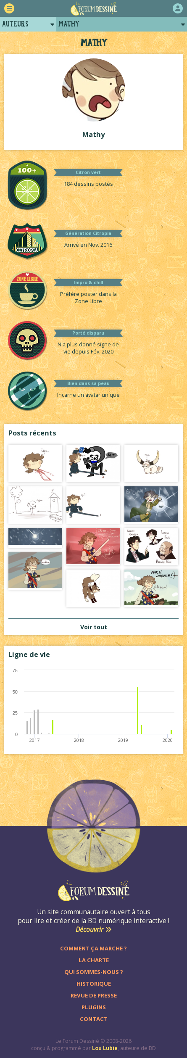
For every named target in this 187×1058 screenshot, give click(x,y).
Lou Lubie (105, 1048)
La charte (94, 960)
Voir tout (93, 627)
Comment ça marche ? (93, 948)
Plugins (94, 1007)
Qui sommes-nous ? (93, 972)
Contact (94, 1019)
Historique (93, 983)
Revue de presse (94, 995)
